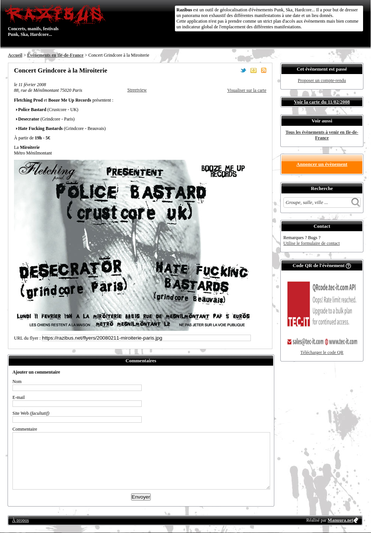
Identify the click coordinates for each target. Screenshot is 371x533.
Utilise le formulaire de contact (311, 243)
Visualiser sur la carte (246, 90)
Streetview (137, 90)
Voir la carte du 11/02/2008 (322, 102)
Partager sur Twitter (243, 70)
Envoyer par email (253, 70)
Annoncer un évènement (322, 164)
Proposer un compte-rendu (322, 80)
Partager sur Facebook (233, 70)
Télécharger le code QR (321, 352)
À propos (20, 520)
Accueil (15, 55)
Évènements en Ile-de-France (55, 55)
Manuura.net (340, 520)
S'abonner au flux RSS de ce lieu (264, 70)
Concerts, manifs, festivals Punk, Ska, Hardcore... (57, 20)
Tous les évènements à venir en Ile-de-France (322, 135)
